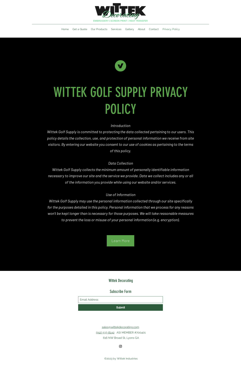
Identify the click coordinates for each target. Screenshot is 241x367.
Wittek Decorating (121, 280)
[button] (120, 240)
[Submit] (120, 307)
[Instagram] (120, 346)
